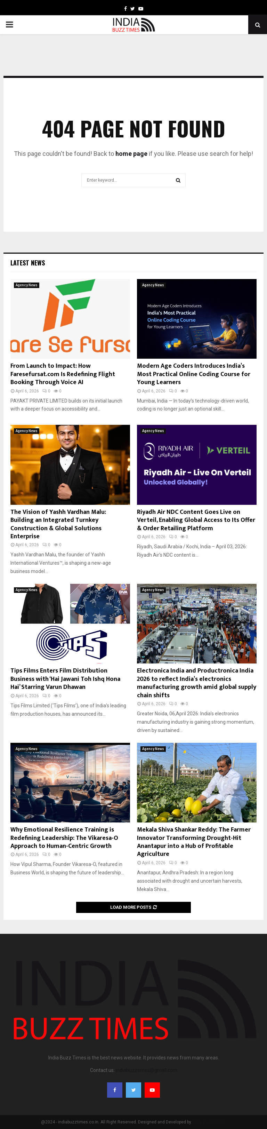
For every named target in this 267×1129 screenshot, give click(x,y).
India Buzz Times (209, 1122)
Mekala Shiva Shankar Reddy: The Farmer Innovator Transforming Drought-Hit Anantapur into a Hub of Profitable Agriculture (194, 842)
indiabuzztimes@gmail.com (146, 1070)
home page (131, 153)
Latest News (27, 262)
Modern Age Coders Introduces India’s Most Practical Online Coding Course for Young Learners (193, 374)
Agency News (27, 285)
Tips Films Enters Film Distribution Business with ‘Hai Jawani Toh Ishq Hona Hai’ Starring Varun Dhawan (65, 679)
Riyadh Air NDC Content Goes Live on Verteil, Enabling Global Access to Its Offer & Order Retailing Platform (196, 520)
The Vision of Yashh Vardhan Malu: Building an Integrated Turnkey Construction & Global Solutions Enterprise (58, 524)
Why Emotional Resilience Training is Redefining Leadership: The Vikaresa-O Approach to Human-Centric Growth (64, 838)
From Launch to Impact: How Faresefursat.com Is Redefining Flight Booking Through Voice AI (62, 374)
